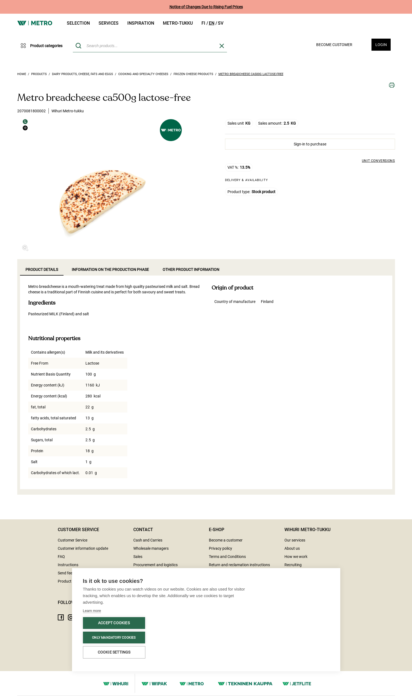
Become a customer (226, 540)
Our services (294, 540)
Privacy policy (220, 548)
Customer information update (83, 548)
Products (39, 74)
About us (292, 548)
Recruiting (293, 565)
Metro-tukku (178, 23)
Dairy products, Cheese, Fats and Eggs (82, 74)
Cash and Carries (147, 540)
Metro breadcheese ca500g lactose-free (250, 74)
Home (21, 74)
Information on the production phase (110, 269)
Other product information (191, 269)
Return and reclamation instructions (239, 565)
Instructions (68, 565)
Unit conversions (378, 161)
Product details (41, 269)
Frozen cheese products (193, 74)
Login (381, 44)
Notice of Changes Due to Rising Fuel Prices (206, 7)
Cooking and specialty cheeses (143, 74)
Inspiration (140, 23)
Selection (78, 23)
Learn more (92, 611)
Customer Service (72, 540)
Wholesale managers (151, 548)
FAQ (61, 556)
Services (109, 23)
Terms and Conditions (227, 556)
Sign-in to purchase (310, 144)
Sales (137, 556)
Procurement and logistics (155, 565)
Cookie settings (114, 652)
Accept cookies (114, 623)
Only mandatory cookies (114, 638)
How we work (295, 556)
